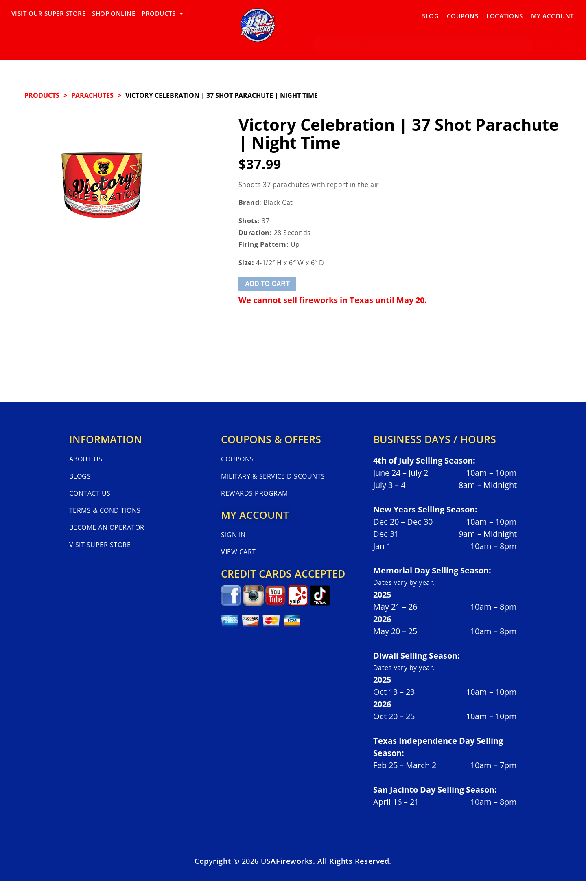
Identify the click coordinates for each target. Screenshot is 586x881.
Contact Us (90, 493)
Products (41, 95)
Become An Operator (106, 527)
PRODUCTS (162, 14)
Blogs (80, 476)
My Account (552, 13)
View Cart (238, 551)
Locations (504, 13)
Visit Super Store (100, 544)
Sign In (233, 534)
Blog (430, 13)
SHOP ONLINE (113, 13)
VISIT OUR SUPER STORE (48, 13)
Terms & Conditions (105, 510)
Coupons (462, 13)
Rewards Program (254, 493)
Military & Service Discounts (273, 476)
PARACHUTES (92, 95)
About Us (86, 459)
